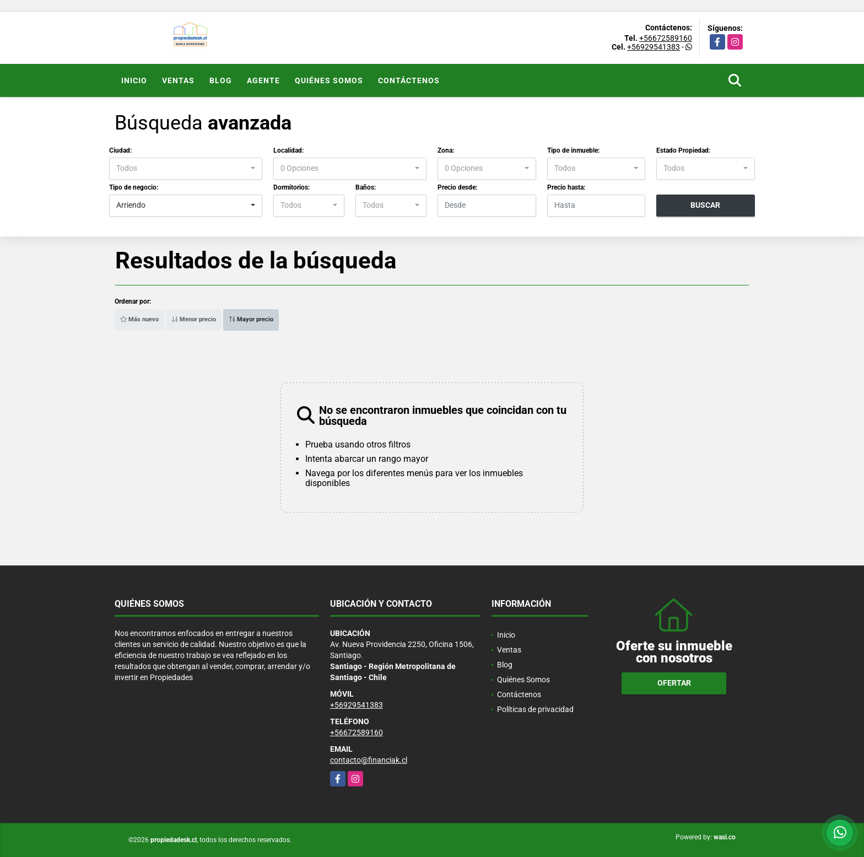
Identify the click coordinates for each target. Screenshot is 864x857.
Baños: (365, 187)
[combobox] (185, 169)
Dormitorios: (291, 187)
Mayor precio (251, 319)
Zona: (446, 150)
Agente (263, 80)
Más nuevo (139, 319)
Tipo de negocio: (133, 187)
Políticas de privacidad (535, 709)
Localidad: (288, 150)
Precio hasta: (566, 187)
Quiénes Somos (329, 80)
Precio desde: (457, 187)
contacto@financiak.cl (368, 760)
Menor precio (193, 319)
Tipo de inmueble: (573, 150)
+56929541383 (653, 46)
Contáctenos (409, 80)
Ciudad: (120, 150)
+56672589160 (665, 38)
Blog (220, 80)
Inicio (134, 80)
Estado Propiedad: (683, 150)
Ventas (178, 80)
